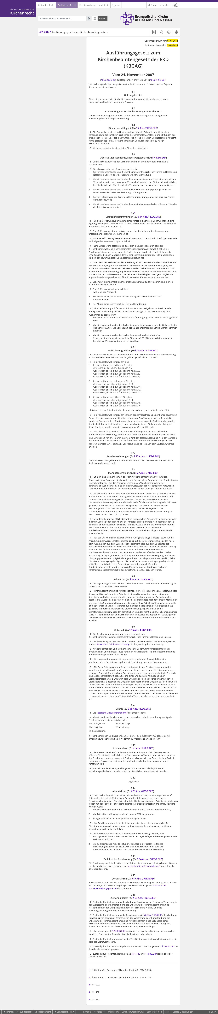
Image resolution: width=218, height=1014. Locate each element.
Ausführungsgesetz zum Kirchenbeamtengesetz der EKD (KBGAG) (82, 32)
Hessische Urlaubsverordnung (111, 712)
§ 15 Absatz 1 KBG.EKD (146, 456)
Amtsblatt (104, 5)
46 (139, 953)
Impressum (113, 1011)
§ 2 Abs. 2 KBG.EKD (146, 128)
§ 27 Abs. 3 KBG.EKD (146, 473)
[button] (175, 5)
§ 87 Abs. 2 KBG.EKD (143, 878)
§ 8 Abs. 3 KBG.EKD (153, 915)
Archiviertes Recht (67, 5)
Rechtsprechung (87, 5)
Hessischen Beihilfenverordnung (113, 644)
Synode (116, 5)
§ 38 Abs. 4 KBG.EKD (139, 708)
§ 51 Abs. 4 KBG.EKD (142, 791)
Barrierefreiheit (154, 1011)
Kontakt (87, 1011)
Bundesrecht (24, 1011)
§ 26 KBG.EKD (168, 946)
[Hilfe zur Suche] (88, 18)
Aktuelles (164, 5)
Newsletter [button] (99, 1011)
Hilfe (167, 1011)
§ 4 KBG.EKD (159, 157)
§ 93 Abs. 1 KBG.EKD (144, 898)
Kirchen (8, 1011)
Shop (152, 5)
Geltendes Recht (46, 5)
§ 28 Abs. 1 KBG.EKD (141, 579)
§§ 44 (134, 953)
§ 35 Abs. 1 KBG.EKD (140, 630)
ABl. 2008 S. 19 (108, 79)
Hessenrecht (43, 1011)
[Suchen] (103, 18)
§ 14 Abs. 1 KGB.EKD (146, 350)
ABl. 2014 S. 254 (157, 79)
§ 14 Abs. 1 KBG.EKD (149, 216)
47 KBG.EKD (151, 953)
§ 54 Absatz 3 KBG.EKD (149, 859)
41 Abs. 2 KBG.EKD (143, 748)
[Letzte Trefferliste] (94, 18)
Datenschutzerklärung (133, 1011)
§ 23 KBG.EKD (118, 931)
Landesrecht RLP (64, 1011)
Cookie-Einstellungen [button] (183, 1011)
